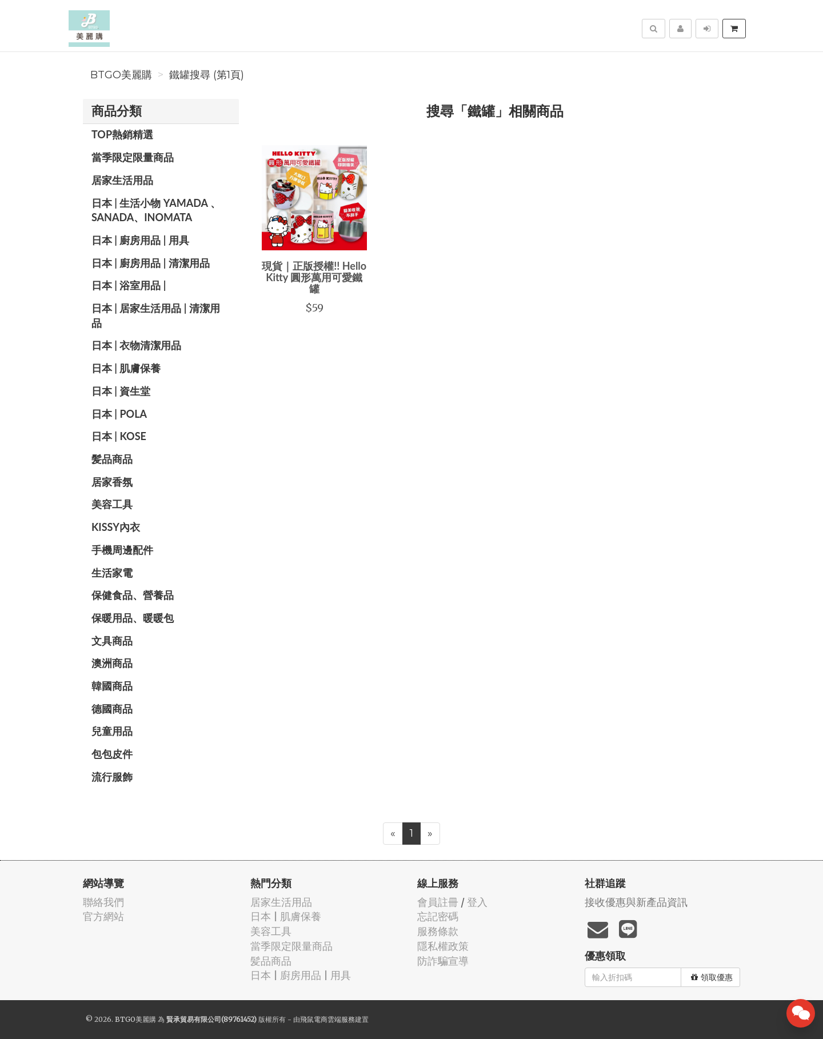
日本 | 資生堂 (120, 391)
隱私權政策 (443, 946)
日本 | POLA (119, 413)
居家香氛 (112, 481)
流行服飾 (112, 776)
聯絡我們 (103, 902)
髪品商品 (112, 459)
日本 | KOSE (118, 436)
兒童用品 (112, 731)
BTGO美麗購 (121, 75)
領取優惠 (712, 977)
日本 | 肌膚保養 (126, 368)
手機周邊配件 (122, 550)
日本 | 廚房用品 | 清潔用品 (150, 263)
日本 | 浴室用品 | (128, 285)
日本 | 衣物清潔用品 (136, 345)
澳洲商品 (112, 663)
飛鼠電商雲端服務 (327, 1019)
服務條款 (437, 931)
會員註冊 (437, 902)
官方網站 (103, 916)
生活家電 (112, 572)
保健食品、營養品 (132, 595)
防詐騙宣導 (443, 961)
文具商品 (112, 640)
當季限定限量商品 (132, 157)
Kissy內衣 (115, 527)
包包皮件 (112, 754)
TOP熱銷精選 (122, 134)
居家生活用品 (122, 180)
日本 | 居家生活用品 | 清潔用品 (155, 315)
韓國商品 (112, 686)
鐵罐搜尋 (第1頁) (206, 75)
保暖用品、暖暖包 (132, 618)
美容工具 (112, 504)
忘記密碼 (437, 916)
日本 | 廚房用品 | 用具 (140, 240)
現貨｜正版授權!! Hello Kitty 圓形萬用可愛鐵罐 (314, 277)
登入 (477, 902)
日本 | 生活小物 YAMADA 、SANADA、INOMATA (156, 210)
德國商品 (112, 708)
